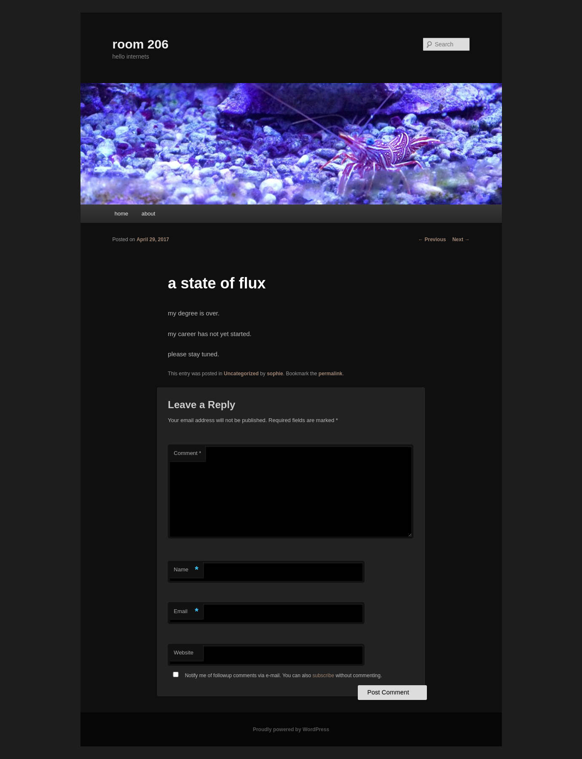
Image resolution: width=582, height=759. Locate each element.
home (122, 213)
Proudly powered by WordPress (291, 729)
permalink (331, 374)
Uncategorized (241, 374)
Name (186, 570)
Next (460, 239)
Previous (432, 239)
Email (186, 612)
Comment (187, 453)
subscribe (323, 675)
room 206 (141, 44)
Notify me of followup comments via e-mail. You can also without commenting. (275, 675)
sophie (275, 374)
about (149, 213)
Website (183, 652)
